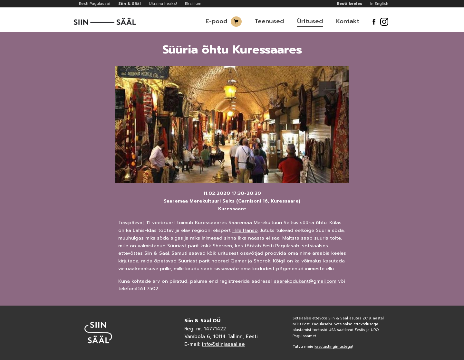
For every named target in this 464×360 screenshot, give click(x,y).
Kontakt (347, 21)
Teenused (269, 21)
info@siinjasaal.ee (223, 344)
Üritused (310, 21)
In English (379, 3)
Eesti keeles (349, 3)
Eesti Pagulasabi (94, 3)
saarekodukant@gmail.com (305, 281)
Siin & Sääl (129, 3)
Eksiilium (193, 3)
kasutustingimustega (333, 346)
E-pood (216, 21)
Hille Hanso (245, 230)
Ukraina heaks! (163, 3)
